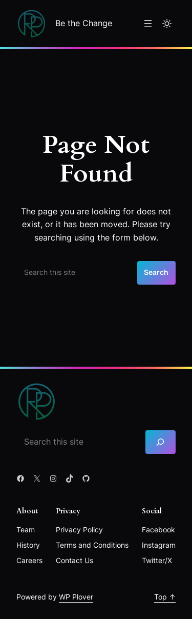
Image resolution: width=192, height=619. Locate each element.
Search (156, 272)
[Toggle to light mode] (167, 23)
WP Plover (76, 596)
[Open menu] (148, 23)
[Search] (160, 442)
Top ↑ (165, 596)
